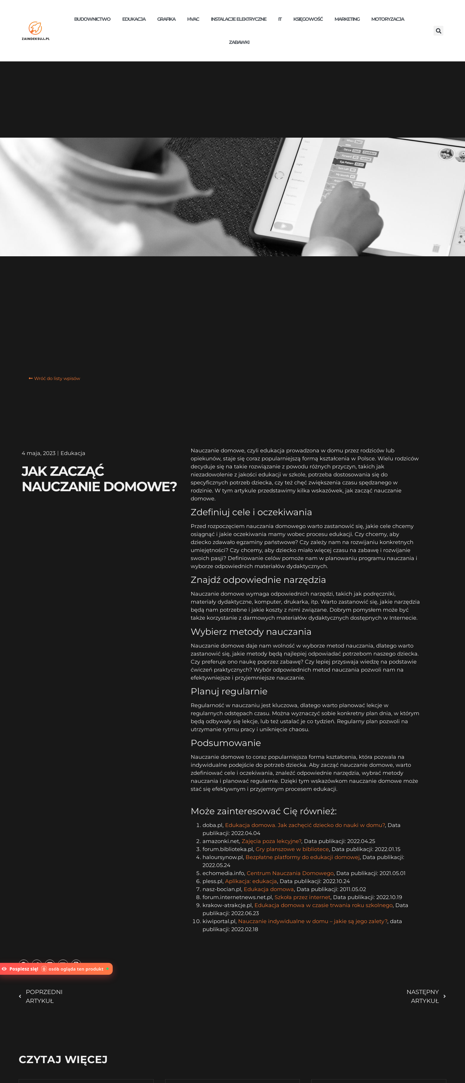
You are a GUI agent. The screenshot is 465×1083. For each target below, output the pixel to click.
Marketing (347, 19)
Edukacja (133, 19)
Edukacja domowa (269, 889)
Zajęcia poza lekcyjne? (271, 841)
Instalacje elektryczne (238, 19)
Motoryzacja (387, 19)
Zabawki (239, 42)
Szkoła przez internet (302, 897)
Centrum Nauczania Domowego (290, 873)
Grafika (166, 19)
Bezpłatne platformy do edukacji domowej (303, 857)
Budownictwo (92, 19)
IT (279, 19)
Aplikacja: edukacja (251, 881)
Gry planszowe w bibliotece (292, 849)
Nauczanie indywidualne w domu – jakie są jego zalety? (312, 921)
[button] (438, 31)
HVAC (193, 19)
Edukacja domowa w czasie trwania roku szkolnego (323, 905)
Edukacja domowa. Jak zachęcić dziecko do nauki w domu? (305, 825)
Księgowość (308, 19)
